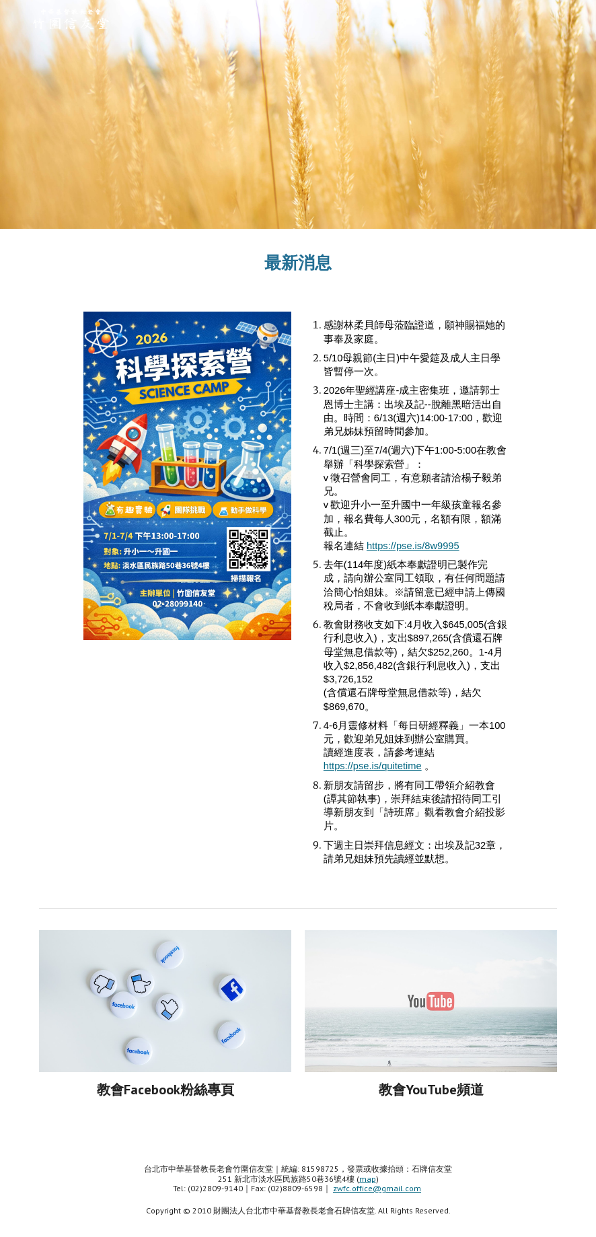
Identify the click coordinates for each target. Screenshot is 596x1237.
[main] (298, 262)
